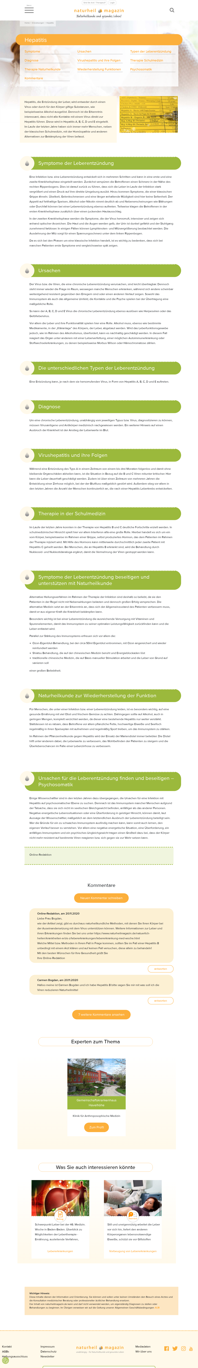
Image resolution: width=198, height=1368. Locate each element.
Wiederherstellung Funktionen (99, 69)
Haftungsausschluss (15, 1356)
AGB (157, 1307)
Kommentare (34, 78)
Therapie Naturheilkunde (43, 69)
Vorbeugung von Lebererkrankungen (133, 1251)
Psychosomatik (141, 69)
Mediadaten (143, 1346)
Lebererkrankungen (60, 1251)
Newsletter (47, 1356)
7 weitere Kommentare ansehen (101, 1015)
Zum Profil (96, 1127)
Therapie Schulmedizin (146, 60)
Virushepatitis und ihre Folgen (98, 60)
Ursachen (84, 51)
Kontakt (7, 1346)
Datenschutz (49, 1351)
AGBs (5, 1351)
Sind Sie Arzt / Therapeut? (94, 3)
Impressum (48, 1346)
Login (112, 3)
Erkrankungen (38, 23)
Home (27, 23)
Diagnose (31, 60)
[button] (166, 1348)
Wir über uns (143, 1351)
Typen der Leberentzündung (150, 51)
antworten (160, 969)
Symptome (32, 51)
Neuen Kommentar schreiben (101, 898)
